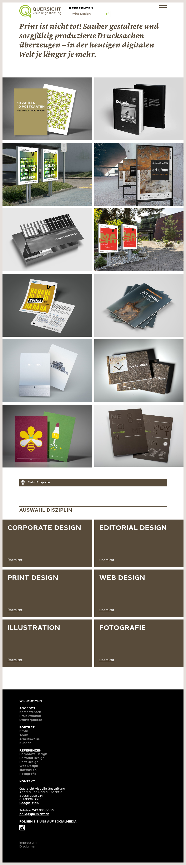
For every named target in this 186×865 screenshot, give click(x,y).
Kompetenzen (30, 712)
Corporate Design (33, 754)
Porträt (27, 727)
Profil (23, 731)
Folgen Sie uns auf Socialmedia (47, 825)
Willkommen (30, 701)
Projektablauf (30, 716)
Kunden (25, 743)
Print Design (81, 13)
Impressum (27, 842)
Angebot (27, 708)
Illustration (27, 770)
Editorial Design (31, 758)
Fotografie (27, 774)
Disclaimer (27, 846)
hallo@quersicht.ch (34, 814)
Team (23, 735)
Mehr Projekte (39, 482)
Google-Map (29, 803)
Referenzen (30, 750)
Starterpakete (30, 720)
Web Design (28, 766)
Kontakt (27, 781)
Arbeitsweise (29, 739)
